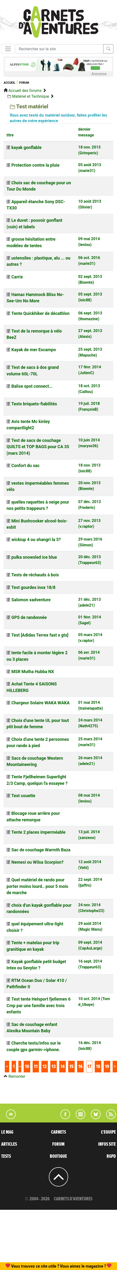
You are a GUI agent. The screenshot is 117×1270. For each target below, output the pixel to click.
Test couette (23, 795)
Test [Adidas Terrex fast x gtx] (39, 635)
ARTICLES (9, 1144)
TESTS (6, 1156)
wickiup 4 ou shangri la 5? (36, 539)
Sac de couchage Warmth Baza (40, 849)
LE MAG (7, 1132)
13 (53, 1066)
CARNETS (58, 1132)
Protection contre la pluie (35, 165)
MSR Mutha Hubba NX (32, 671)
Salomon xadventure (31, 599)
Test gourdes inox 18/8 (33, 587)
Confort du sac (25, 465)
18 (98, 1066)
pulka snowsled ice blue (34, 557)
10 (27, 1066)
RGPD (111, 1156)
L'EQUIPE (108, 1132)
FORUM (58, 1144)
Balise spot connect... (32, 386)
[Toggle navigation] (8, 49)
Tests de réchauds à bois (35, 574)
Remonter (16, 1076)
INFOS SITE (107, 1144)
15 (71, 1066)
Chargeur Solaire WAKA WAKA (40, 702)
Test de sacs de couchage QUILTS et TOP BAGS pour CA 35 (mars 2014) (38, 447)
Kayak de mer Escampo (33, 349)
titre (10, 135)
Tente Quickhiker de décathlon (40, 313)
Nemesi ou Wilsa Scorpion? (37, 862)
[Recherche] (59, 48)
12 (45, 1066)
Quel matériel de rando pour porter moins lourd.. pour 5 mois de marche (37, 886)
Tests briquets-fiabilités (34, 403)
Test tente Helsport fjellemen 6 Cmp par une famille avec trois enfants (39, 1005)
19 (107, 1066)
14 (62, 1066)
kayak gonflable (26, 147)
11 (36, 1066)
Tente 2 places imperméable (38, 832)
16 (80, 1066)
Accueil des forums (25, 90)
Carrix (17, 277)
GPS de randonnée (29, 617)
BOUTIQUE (58, 1156)
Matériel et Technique (30, 96)
